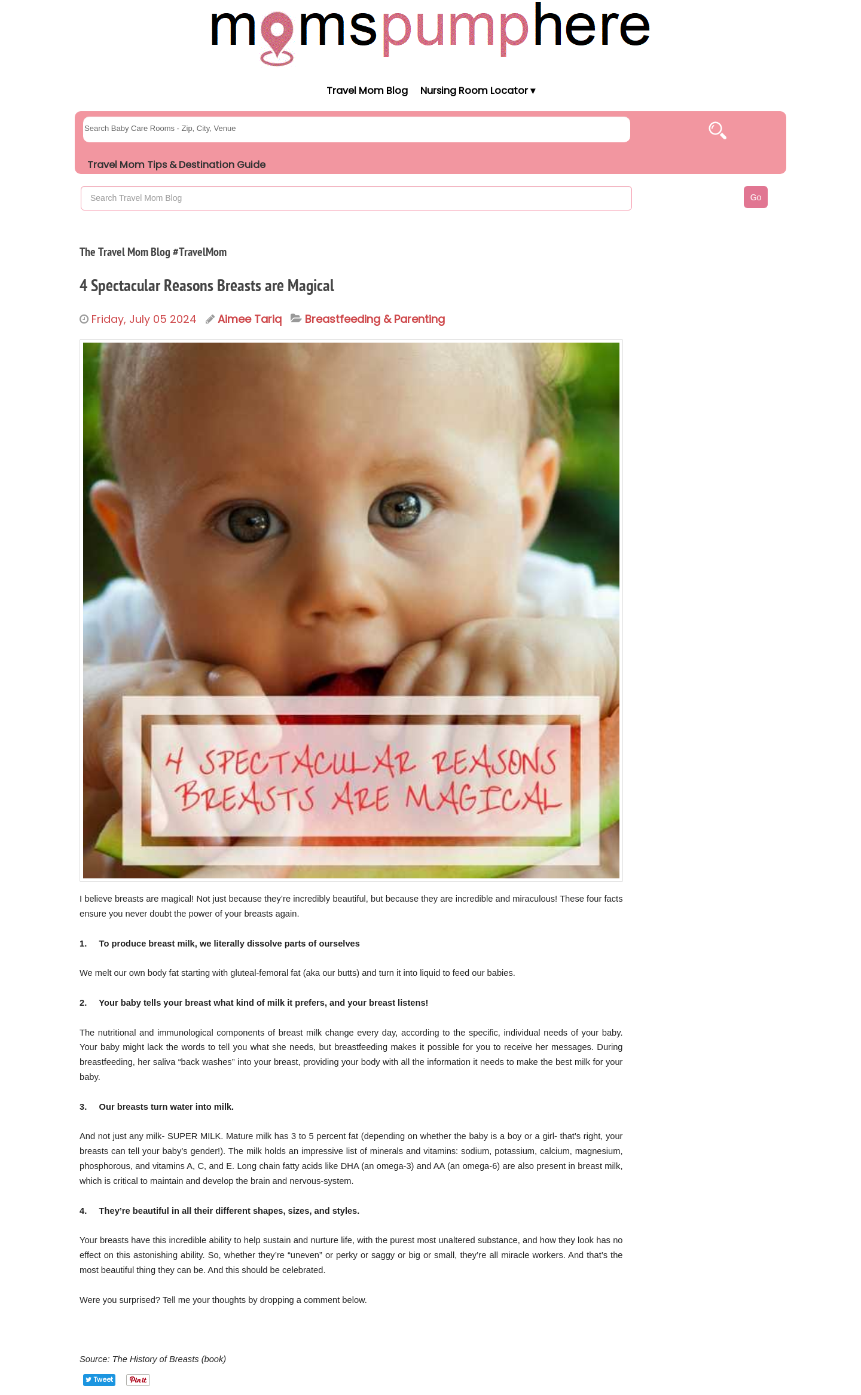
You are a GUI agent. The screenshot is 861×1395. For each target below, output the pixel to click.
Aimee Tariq (250, 319)
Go (756, 197)
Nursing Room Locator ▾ (478, 90)
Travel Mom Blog (366, 90)
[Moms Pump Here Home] (430, 33)
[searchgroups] (356, 129)
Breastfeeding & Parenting (375, 319)
